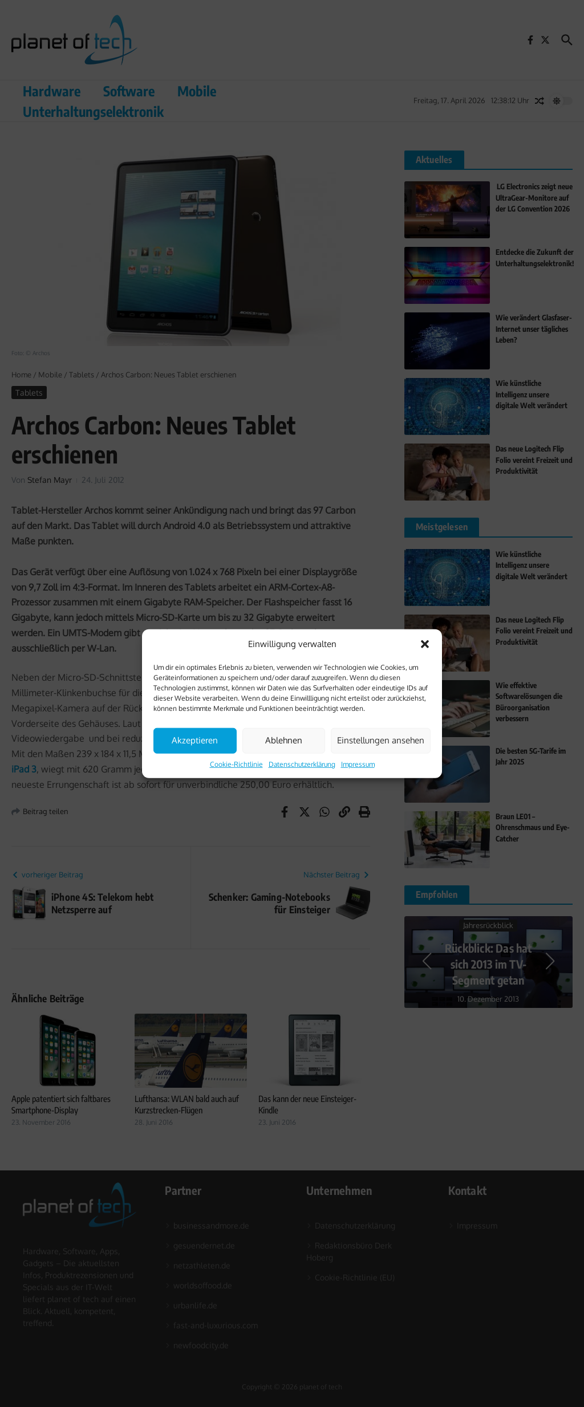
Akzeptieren (195, 740)
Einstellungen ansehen (380, 740)
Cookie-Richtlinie (236, 763)
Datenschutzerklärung (302, 763)
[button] (425, 644)
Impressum (358, 763)
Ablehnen (283, 740)
